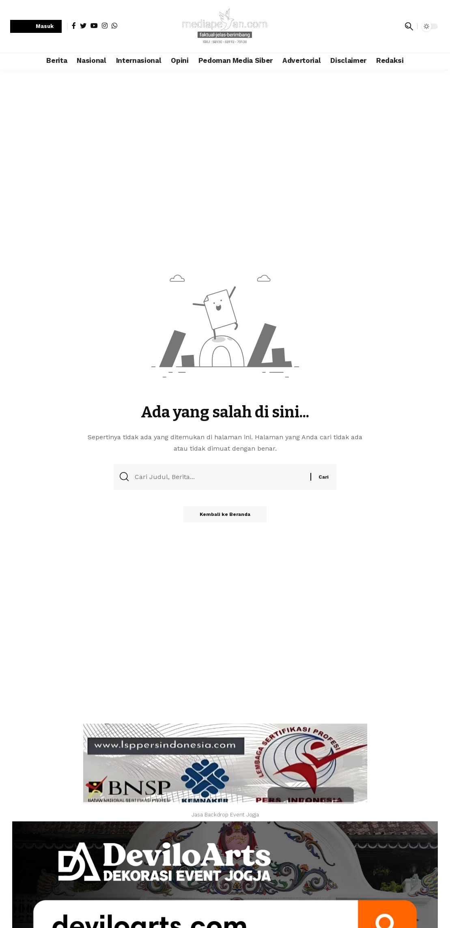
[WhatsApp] (114, 25)
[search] (409, 26)
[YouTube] (94, 25)
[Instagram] (105, 25)
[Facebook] (74, 25)
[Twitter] (83, 25)
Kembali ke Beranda (225, 514)
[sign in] (36, 26)
